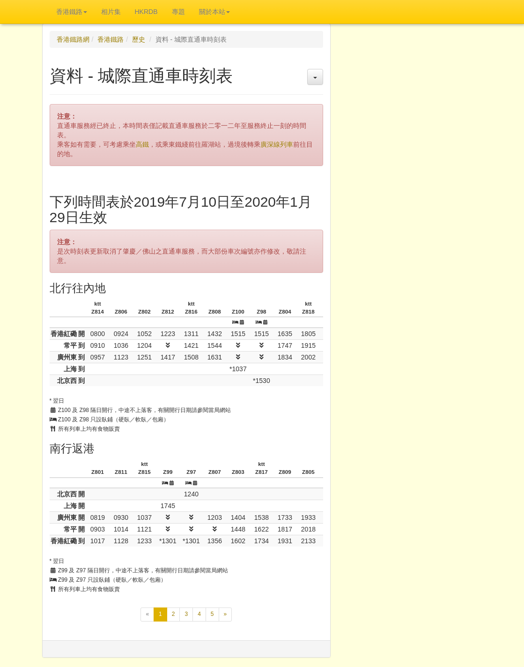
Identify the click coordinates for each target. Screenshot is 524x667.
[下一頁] (225, 614)
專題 (178, 11)
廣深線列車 (276, 144)
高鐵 (142, 144)
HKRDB (146, 11)
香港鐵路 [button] (71, 11)
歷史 (138, 39)
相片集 (111, 11)
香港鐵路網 (73, 39)
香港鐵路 (110, 39)
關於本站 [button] (214, 11)
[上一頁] (147, 614)
